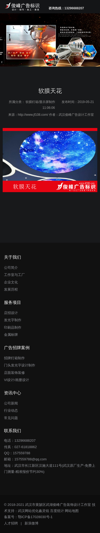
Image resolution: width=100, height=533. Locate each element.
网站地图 (72, 511)
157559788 (21, 453)
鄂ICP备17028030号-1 (35, 517)
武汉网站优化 (28, 511)
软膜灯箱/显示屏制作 (40, 102)
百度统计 (57, 511)
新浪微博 (31, 523)
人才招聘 (11, 523)
